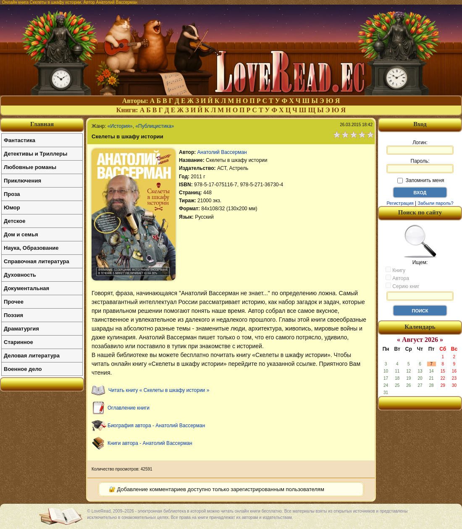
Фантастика (19, 140)
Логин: (420, 147)
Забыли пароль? (436, 203)
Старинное (18, 342)
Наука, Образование (31, 248)
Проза (12, 194)
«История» (120, 126)
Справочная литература (36, 261)
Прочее (14, 302)
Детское (14, 221)
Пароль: (420, 165)
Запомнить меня (420, 180)
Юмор (12, 207)
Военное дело (23, 369)
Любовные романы (30, 167)
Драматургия (21, 328)
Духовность (20, 275)
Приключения (22, 180)
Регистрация (399, 203)
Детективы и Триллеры (35, 154)
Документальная (26, 288)
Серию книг (402, 286)
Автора (397, 278)
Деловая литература (32, 355)
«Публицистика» (154, 126)
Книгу (395, 270)
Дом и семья (21, 234)
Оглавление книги (129, 408)
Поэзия (13, 315)
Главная (42, 124)
